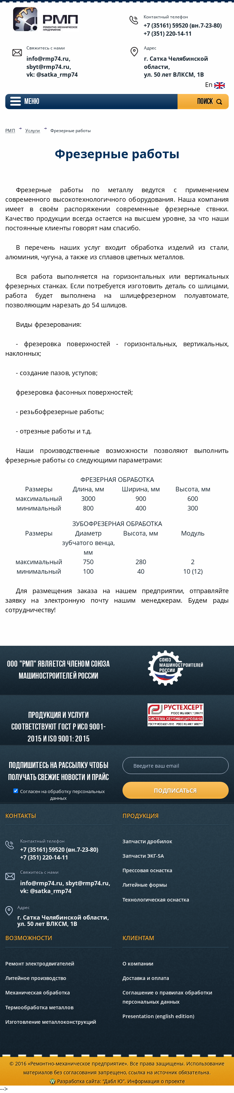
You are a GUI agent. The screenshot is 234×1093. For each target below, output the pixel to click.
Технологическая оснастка (155, 899)
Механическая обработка (37, 992)
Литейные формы (144, 884)
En (215, 84)
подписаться (175, 790)
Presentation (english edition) (158, 1016)
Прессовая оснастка (147, 870)
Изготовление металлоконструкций (50, 1021)
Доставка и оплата (145, 978)
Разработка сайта (78, 1081)
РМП (10, 131)
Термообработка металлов (39, 1007)
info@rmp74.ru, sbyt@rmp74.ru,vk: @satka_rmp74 (65, 887)
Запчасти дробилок (147, 841)
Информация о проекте (156, 1081)
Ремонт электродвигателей (39, 963)
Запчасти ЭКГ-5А (143, 855)
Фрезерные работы (70, 130)
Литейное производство (35, 978)
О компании (137, 963)
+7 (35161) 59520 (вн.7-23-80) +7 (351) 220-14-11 (183, 29)
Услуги (32, 131)
